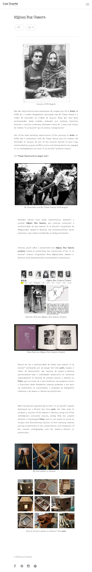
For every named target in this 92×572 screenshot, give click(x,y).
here (64, 531)
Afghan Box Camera (36, 223)
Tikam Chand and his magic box (32, 156)
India (72, 111)
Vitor (20, 381)
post (62, 368)
